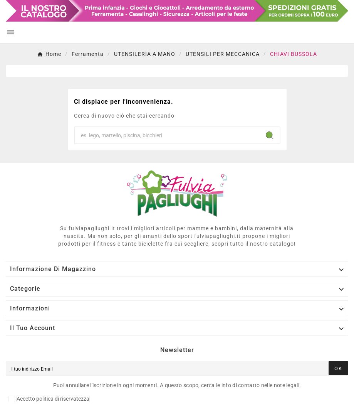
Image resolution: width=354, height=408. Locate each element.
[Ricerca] (167, 135)
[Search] (269, 135)
